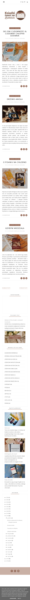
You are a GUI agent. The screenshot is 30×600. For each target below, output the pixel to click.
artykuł (7, 393)
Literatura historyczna (11, 365)
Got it (19, 598)
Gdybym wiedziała (14, 228)
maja (8, 547)
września (9, 538)
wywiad (7, 403)
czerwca (9, 545)
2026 (7, 497)
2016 (7, 561)
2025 (7, 499)
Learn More (13, 598)
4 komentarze (6, 86)
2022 (7, 506)
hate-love (7, 400)
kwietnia (9, 549)
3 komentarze (6, 278)
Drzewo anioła (15, 99)
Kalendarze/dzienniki (10, 353)
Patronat (7, 384)
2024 (7, 502)
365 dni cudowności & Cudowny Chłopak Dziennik (15, 33)
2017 (7, 558)
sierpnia (9, 540)
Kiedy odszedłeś (9, 480)
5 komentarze (6, 149)
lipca (8, 542)
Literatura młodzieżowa (11, 371)
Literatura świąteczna (11, 381)
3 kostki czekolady (15, 28)
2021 (7, 509)
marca (9, 552)
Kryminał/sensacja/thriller (12, 356)
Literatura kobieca (10, 368)
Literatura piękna (9, 375)
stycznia (9, 556)
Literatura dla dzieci (10, 359)
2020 (7, 511)
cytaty (6, 397)
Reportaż (7, 390)
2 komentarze (6, 215)
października (10, 536)
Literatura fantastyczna (11, 362)
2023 (7, 504)
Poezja (6, 387)
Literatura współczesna (11, 378)
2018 (7, 515)
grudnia (9, 518)
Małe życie (7, 428)
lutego (9, 554)
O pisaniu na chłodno (14, 162)
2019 (7, 513)
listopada (9, 533)
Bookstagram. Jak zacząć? (11, 454)
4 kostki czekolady (15, 96)
